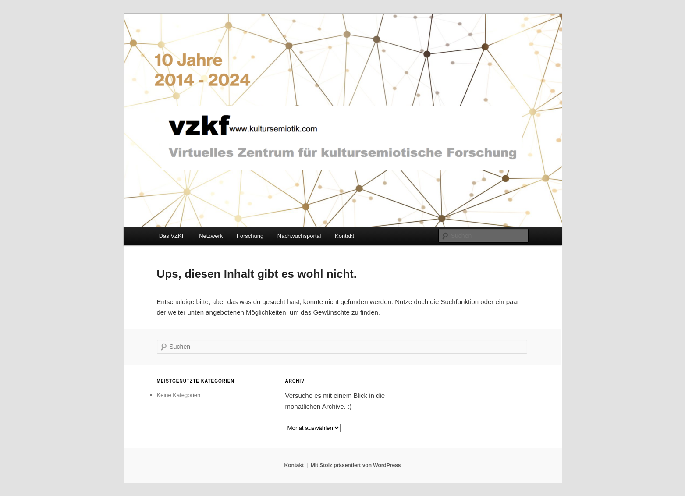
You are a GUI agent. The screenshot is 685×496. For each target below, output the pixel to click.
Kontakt (344, 236)
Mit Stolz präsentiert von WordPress (356, 465)
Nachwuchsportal (299, 236)
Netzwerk (211, 236)
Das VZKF (172, 236)
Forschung (250, 236)
